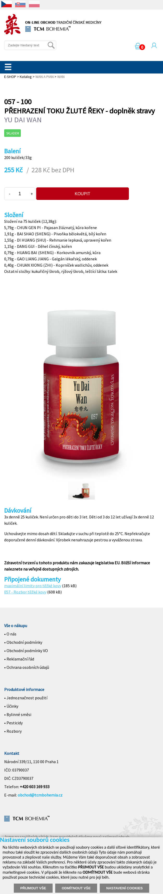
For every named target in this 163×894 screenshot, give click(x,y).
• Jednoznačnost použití (25, 697)
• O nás (10, 633)
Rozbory (14, 731)
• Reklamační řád (19, 659)
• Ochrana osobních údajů (26, 667)
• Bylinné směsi (17, 714)
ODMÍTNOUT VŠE (76, 888)
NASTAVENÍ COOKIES (124, 888)
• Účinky (11, 706)
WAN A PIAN (44, 76)
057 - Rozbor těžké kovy (25, 592)
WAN (61, 76)
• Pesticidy (13, 722)
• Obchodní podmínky (23, 642)
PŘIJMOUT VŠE (33, 888)
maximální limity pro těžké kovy (32, 585)
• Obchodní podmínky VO (26, 650)
